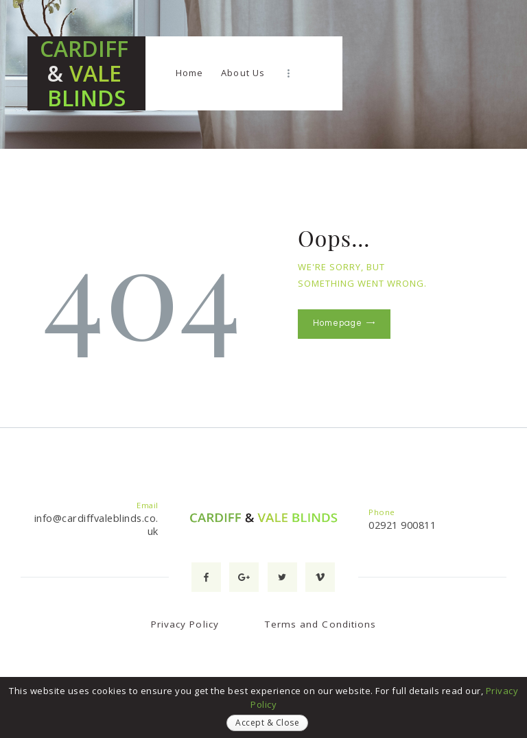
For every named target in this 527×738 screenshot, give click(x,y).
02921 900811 (402, 525)
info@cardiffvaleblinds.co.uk (96, 524)
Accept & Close (267, 722)
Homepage (337, 323)
